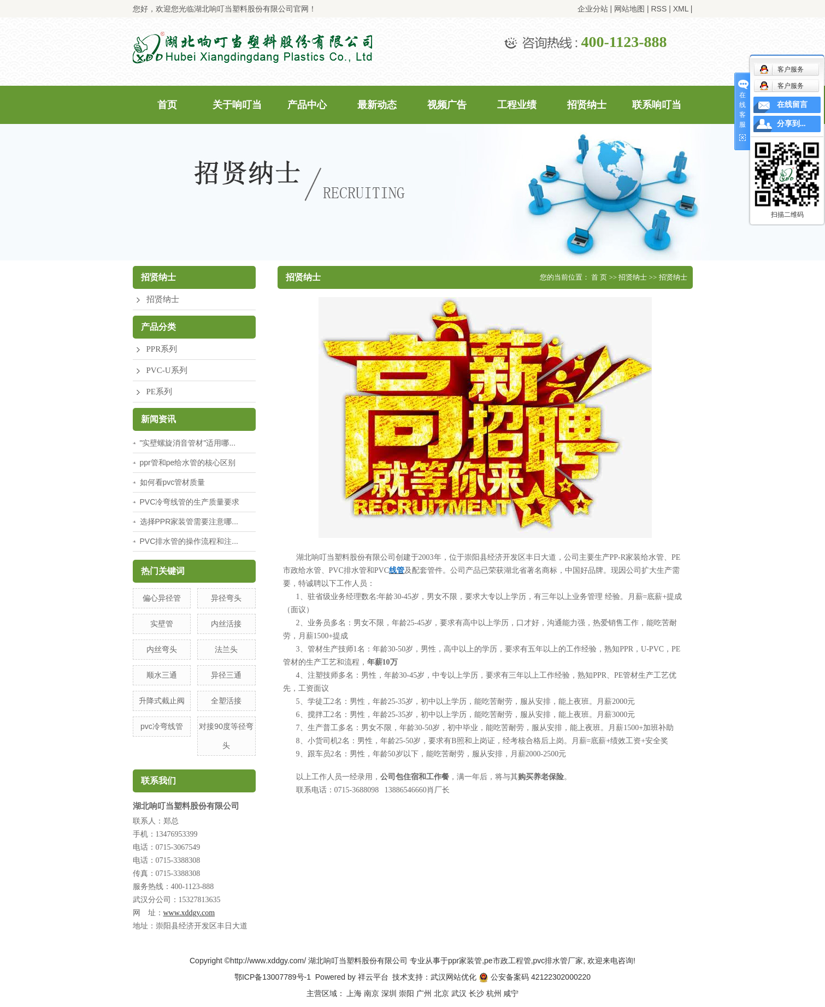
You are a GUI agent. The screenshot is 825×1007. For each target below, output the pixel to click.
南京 (371, 993)
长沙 (476, 993)
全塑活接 (226, 700)
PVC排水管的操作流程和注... (189, 541)
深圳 (389, 993)
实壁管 (161, 623)
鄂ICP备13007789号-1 (272, 977)
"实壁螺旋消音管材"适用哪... (188, 443)
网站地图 (629, 8)
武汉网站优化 (453, 977)
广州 (424, 993)
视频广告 (447, 104)
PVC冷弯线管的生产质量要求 (190, 501)
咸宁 (510, 993)
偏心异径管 (162, 598)
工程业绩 (517, 104)
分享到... (791, 124)
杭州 (494, 993)
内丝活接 (226, 623)
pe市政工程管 (507, 960)
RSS (659, 8)
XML (680, 8)
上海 (354, 993)
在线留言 (792, 104)
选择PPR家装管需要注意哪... (189, 521)
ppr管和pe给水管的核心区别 (188, 462)
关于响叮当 (237, 104)
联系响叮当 (656, 104)
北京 (441, 993)
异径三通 (226, 675)
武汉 (459, 993)
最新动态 (377, 104)
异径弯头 (226, 598)
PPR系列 (162, 349)
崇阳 (406, 993)
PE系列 (159, 391)
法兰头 (226, 649)
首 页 (599, 277)
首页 (167, 104)
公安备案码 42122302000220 (535, 977)
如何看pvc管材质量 (172, 482)
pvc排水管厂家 (558, 960)
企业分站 (593, 8)
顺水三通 (161, 675)
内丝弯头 (161, 649)
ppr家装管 (465, 960)
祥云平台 (373, 977)
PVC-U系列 (166, 370)
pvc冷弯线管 (161, 726)
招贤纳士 (586, 104)
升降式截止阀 (162, 700)
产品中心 (307, 104)
